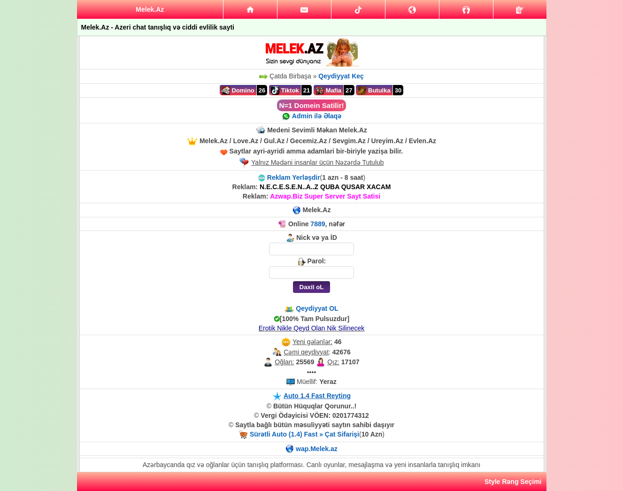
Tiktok (285, 90)
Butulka (374, 90)
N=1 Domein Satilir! (311, 105)
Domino (238, 90)
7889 (317, 224)
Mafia (328, 90)
